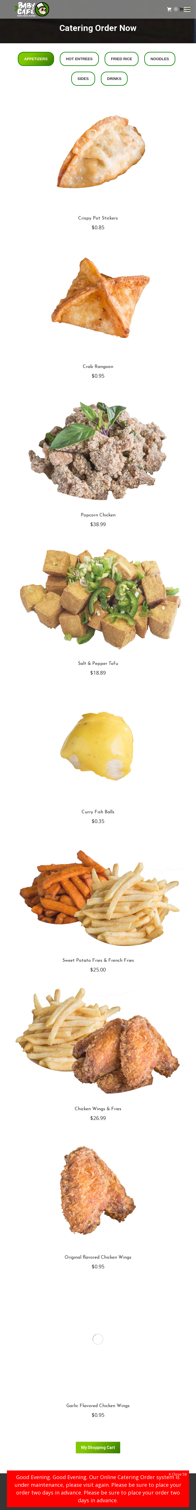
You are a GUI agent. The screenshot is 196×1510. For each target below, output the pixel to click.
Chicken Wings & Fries (98, 1109)
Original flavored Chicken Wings (98, 1257)
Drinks (114, 79)
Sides (83, 79)
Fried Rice (121, 59)
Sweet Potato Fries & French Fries (98, 960)
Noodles (160, 59)
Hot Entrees (79, 59)
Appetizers (36, 59)
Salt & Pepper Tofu (98, 663)
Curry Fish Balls (98, 812)
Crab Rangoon (98, 367)
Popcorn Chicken (98, 515)
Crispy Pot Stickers (98, 218)
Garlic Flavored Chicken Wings (98, 1406)
